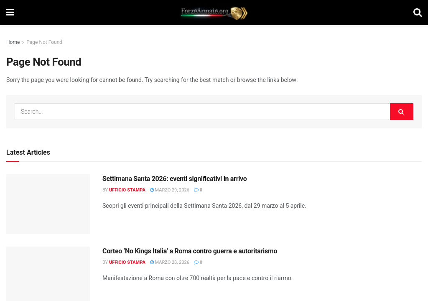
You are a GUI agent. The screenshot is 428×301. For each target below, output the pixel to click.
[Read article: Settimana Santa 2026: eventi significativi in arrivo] (48, 204)
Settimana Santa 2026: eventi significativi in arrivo (174, 179)
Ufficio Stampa (127, 190)
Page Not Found (44, 42)
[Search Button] (417, 12)
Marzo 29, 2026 (169, 190)
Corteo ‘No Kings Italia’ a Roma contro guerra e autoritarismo (189, 251)
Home (13, 42)
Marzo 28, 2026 (169, 262)
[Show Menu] (10, 12)
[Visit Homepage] (214, 12)
